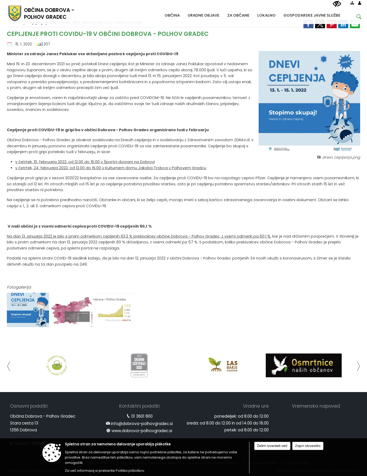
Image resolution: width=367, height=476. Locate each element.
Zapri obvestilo (308, 445)
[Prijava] (359, 3)
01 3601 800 (142, 416)
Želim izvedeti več (272, 445)
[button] (9, 366)
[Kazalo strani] (352, 3)
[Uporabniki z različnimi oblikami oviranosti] (337, 4)
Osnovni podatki (28, 406)
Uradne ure (256, 406)
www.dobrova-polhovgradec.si (142, 430)
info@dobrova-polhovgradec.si (142, 423)
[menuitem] (172, 14)
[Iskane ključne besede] (354, 17)
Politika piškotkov (130, 470)
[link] (308, 24)
